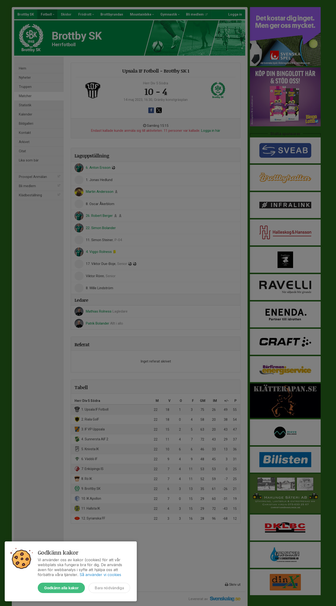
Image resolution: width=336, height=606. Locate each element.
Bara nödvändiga (109, 587)
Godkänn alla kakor (61, 587)
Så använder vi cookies (100, 574)
